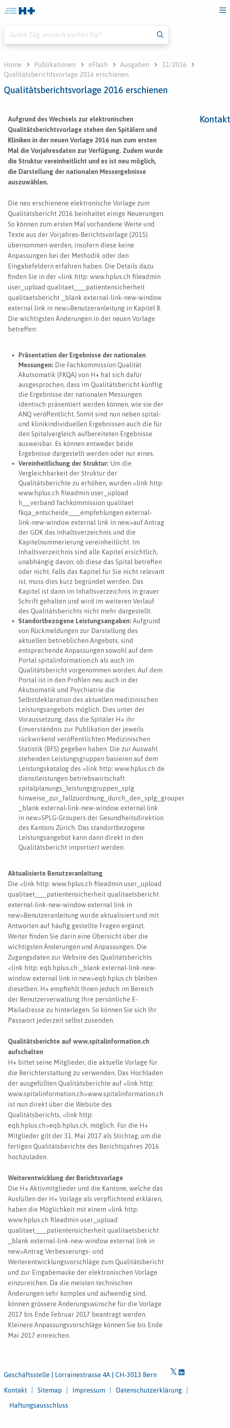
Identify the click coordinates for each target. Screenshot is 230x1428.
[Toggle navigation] (222, 10)
